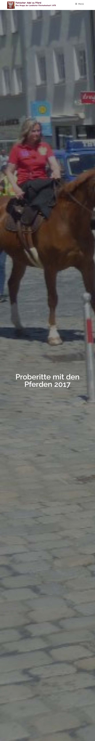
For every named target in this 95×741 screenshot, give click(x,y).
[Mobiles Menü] (79, 3)
